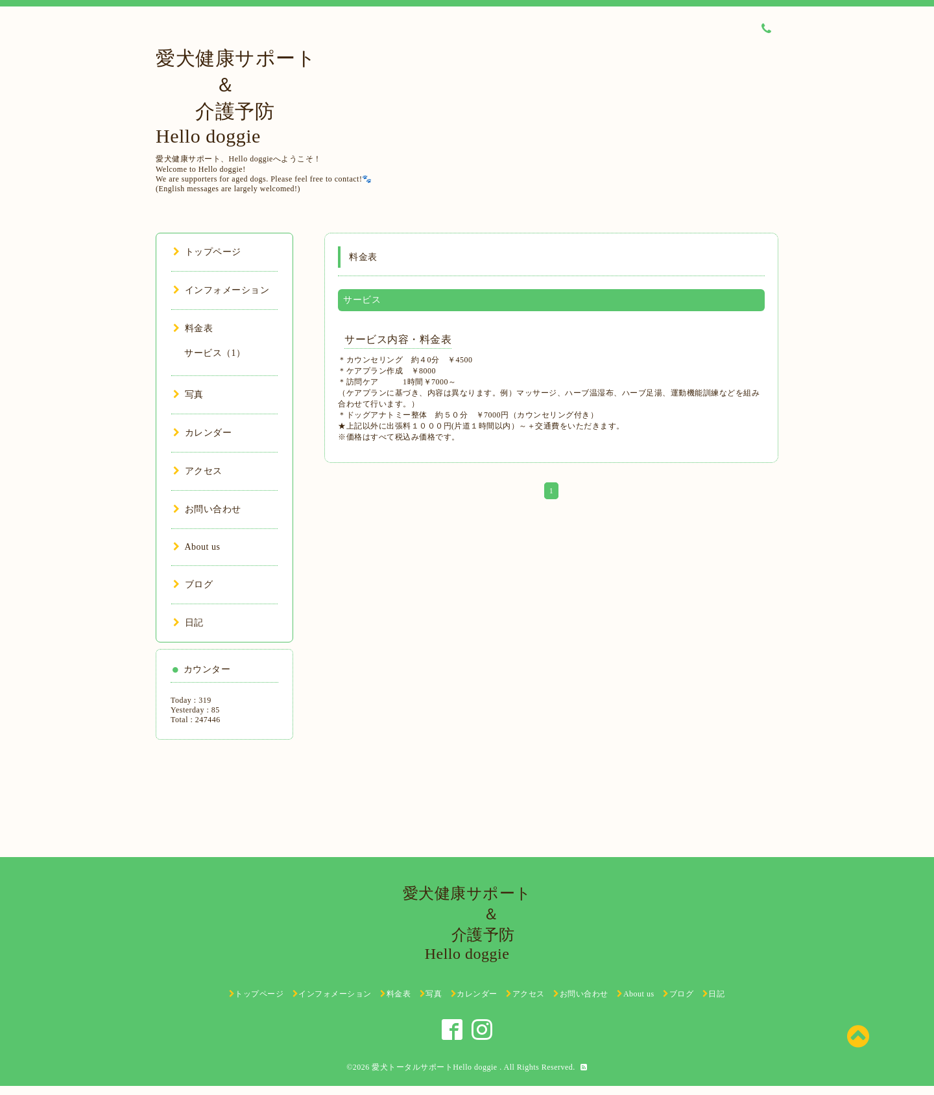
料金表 (193, 328)
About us (196, 547)
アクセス (197, 471)
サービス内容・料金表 (397, 339)
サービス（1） (215, 353)
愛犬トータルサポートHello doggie (435, 1067)
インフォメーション (221, 290)
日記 (188, 623)
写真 (188, 394)
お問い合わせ (207, 509)
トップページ (207, 252)
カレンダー (202, 433)
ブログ (193, 584)
